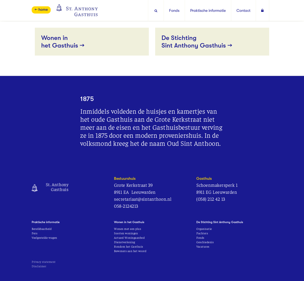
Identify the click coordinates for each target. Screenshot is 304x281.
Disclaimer (39, 266)
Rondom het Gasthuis (128, 246)
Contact (243, 10)
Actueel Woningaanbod (129, 237)
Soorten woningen (126, 233)
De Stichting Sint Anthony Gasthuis (219, 222)
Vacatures (202, 246)
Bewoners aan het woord (130, 251)
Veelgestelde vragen (44, 237)
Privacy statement (44, 261)
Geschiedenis (205, 242)
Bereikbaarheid (42, 229)
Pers (34, 233)
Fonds (174, 10)
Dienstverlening (124, 242)
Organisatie (204, 229)
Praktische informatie (208, 10)
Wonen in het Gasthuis (129, 222)
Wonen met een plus (127, 229)
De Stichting (212, 41)
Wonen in (91, 41)
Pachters (202, 233)
